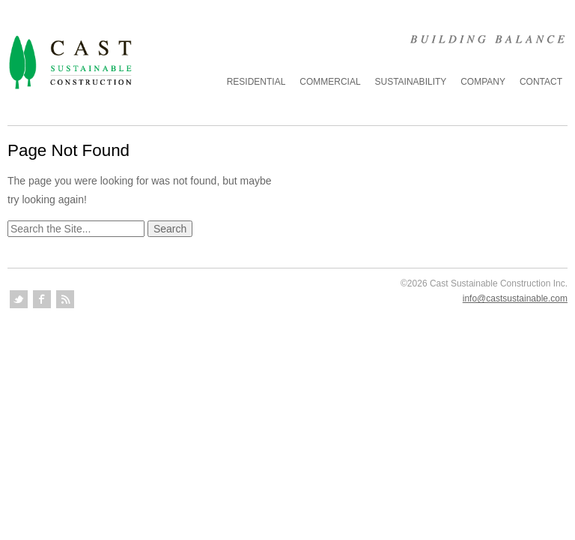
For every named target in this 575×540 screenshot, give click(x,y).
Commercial (329, 81)
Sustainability (411, 81)
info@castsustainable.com (515, 298)
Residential (256, 81)
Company (482, 81)
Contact (541, 81)
